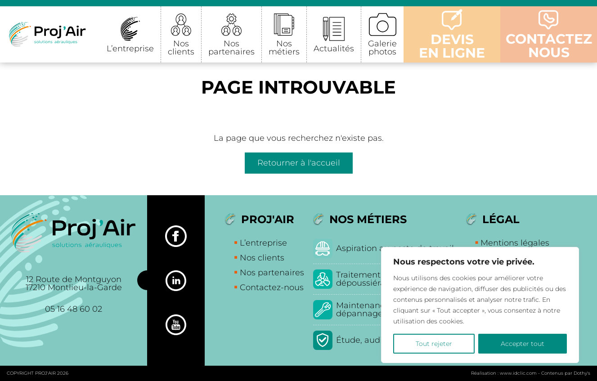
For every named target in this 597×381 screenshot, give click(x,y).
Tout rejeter (434, 344)
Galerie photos (382, 48)
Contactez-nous (272, 287)
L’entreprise (130, 49)
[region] (480, 305)
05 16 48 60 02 (73, 309)
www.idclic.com (518, 373)
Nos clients (181, 48)
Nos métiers (284, 48)
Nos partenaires (231, 48)
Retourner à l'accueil (298, 163)
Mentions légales (514, 243)
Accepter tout (522, 344)
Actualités (334, 49)
